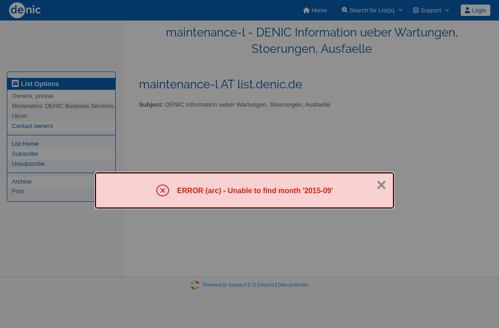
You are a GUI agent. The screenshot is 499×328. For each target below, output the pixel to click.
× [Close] (381, 185)
